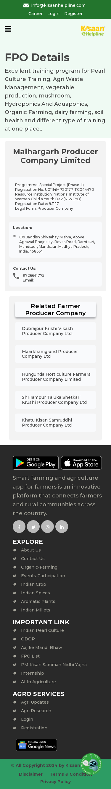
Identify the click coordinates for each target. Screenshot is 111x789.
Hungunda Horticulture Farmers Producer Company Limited (56, 377)
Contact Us (33, 558)
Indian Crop (33, 584)
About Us (31, 550)
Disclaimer (31, 774)
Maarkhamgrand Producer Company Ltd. (50, 354)
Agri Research (36, 710)
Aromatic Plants (38, 601)
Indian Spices (35, 593)
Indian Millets (35, 610)
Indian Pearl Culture (42, 630)
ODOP (28, 639)
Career (35, 13)
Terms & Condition (71, 774)
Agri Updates (35, 702)
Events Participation (43, 575)
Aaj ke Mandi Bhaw (41, 647)
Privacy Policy (55, 781)
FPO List (30, 656)
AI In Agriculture (38, 681)
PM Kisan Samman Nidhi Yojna (54, 664)
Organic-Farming (39, 567)
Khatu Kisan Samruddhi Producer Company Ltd (47, 422)
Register (73, 13)
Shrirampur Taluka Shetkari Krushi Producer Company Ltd (54, 400)
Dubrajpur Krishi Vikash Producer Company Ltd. (47, 331)
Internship (32, 673)
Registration (34, 728)
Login (53, 13)
